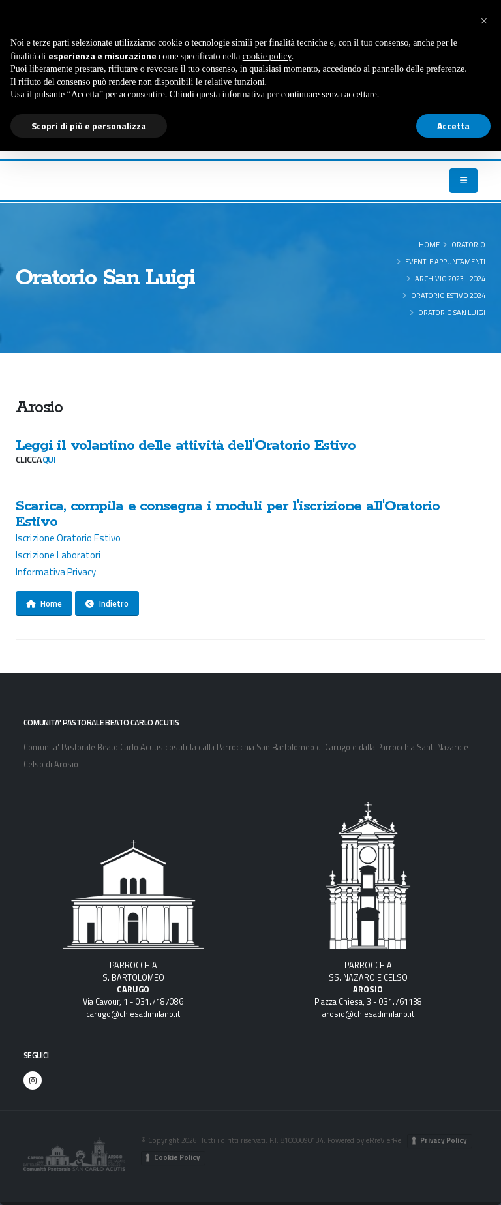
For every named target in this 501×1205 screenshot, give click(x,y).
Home (429, 244)
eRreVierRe (383, 1140)
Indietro (107, 603)
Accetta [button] (453, 125)
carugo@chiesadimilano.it (133, 1014)
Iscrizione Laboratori (58, 554)
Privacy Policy (443, 1140)
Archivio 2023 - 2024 (450, 278)
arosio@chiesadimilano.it (368, 1014)
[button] (484, 20)
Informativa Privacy (56, 571)
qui (48, 459)
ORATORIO (468, 244)
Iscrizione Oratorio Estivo (69, 537)
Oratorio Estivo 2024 (448, 295)
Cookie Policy (177, 1157)
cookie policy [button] (267, 56)
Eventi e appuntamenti (445, 261)
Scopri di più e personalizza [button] (88, 125)
